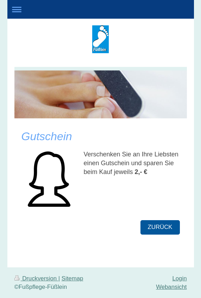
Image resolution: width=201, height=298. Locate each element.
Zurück (160, 227)
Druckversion (36, 278)
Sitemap (72, 278)
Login (179, 278)
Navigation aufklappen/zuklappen (100, 9)
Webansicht (171, 287)
